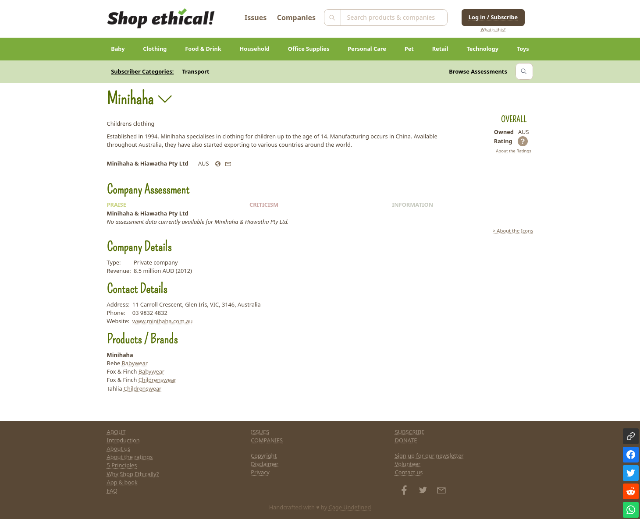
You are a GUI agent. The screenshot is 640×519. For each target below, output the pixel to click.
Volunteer (408, 464)
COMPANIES (267, 440)
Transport (196, 71)
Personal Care (367, 49)
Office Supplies (309, 49)
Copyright (264, 455)
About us (119, 448)
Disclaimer (264, 464)
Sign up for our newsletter (429, 455)
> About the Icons (513, 230)
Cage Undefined (350, 507)
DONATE (406, 440)
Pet (409, 49)
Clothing (155, 49)
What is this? (493, 29)
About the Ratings (513, 151)
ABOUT (116, 432)
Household (255, 49)
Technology (482, 49)
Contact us (409, 472)
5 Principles (122, 465)
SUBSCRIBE (410, 432)
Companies (296, 17)
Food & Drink (203, 49)
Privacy (260, 472)
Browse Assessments (478, 71)
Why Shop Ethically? (133, 474)
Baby (117, 49)
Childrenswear (158, 380)
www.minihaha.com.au (162, 321)
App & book (122, 482)
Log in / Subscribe (493, 17)
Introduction (123, 440)
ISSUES (260, 432)
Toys (523, 49)
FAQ (112, 490)
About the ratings (130, 457)
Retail (440, 49)
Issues (256, 17)
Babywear (135, 363)
